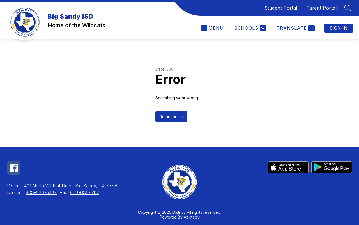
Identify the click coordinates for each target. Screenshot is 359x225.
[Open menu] (212, 28)
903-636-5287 (41, 192)
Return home (171, 116)
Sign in (339, 28)
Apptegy (192, 217)
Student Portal (280, 8)
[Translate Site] (295, 28)
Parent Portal (321, 8)
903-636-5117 (84, 192)
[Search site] (347, 7)
